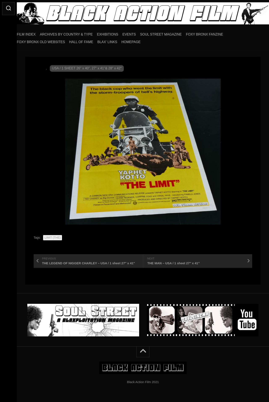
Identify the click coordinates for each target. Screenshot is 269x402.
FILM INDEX (34, 33)
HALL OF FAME (90, 40)
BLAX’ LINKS (116, 40)
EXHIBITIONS (116, 33)
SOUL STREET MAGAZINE (169, 33)
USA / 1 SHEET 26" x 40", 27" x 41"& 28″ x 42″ (87, 67)
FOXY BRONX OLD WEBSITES (49, 40)
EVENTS (137, 33)
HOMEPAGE (139, 40)
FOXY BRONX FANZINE (213, 33)
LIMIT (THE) (53, 236)
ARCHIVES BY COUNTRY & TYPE (74, 33)
